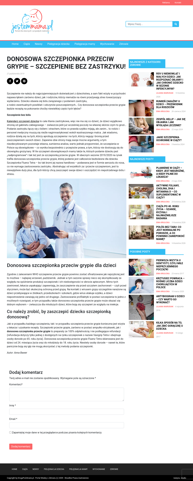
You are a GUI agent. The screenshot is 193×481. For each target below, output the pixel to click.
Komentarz (15, 384)
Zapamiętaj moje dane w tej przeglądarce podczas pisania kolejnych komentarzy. (57, 432)
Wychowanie (107, 43)
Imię (11, 405)
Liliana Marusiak (164, 93)
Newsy (38, 43)
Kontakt (178, 3)
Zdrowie (123, 43)
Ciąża (27, 43)
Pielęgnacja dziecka (58, 43)
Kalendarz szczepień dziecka (23, 121)
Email (12, 419)
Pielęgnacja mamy (84, 43)
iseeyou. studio (180, 478)
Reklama (166, 3)
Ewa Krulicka (163, 111)
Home (15, 43)
